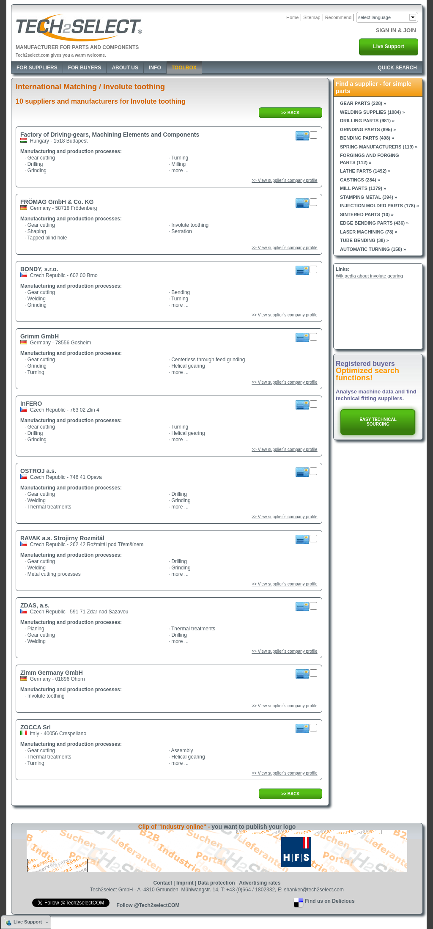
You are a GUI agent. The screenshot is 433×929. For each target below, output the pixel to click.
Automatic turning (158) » (373, 249)
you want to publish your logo (253, 826)
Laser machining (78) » (368, 231)
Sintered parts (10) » (367, 214)
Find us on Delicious (329, 901)
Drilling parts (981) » (367, 120)
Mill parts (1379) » (363, 188)
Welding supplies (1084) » (372, 112)
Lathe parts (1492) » (365, 170)
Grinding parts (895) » (368, 129)
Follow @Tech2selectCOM (148, 905)
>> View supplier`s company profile (284, 180)
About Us (125, 68)
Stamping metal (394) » (368, 197)
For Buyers (84, 68)
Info (155, 68)
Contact (163, 883)
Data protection (216, 883)
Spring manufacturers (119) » (378, 146)
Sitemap (311, 17)
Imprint (185, 883)
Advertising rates (259, 883)
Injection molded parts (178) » (379, 205)
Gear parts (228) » (363, 103)
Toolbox (184, 68)
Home (292, 17)
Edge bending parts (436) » (374, 222)
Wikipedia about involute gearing (369, 275)
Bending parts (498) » (367, 137)
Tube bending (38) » (364, 240)
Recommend (338, 17)
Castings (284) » (360, 179)
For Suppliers (37, 68)
